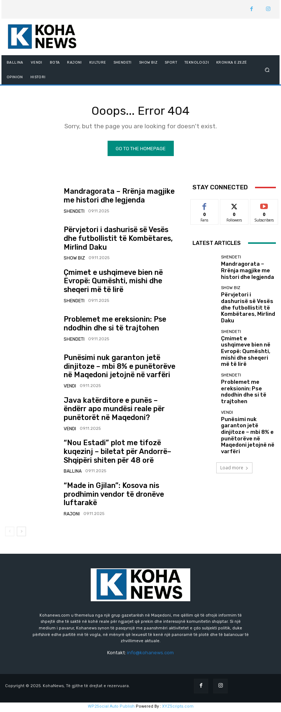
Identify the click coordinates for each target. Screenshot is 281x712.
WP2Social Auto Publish (111, 708)
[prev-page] (9, 533)
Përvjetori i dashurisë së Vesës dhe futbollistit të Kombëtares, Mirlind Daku (122, 240)
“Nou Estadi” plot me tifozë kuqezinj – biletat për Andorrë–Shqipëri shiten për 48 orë (122, 454)
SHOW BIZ (73, 255)
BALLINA (72, 471)
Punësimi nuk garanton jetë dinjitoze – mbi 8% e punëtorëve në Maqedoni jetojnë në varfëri (120, 368)
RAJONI (71, 510)
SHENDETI (74, 212)
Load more (234, 419)
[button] (267, 70)
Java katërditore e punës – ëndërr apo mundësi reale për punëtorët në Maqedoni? (121, 411)
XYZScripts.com (178, 708)
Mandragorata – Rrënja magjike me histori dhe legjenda (116, 198)
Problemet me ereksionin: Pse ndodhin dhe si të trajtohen (120, 325)
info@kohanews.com (150, 655)
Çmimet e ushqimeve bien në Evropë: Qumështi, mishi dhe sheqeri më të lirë (120, 283)
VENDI (70, 386)
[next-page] (21, 533)
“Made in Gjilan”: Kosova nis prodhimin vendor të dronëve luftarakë (119, 496)
